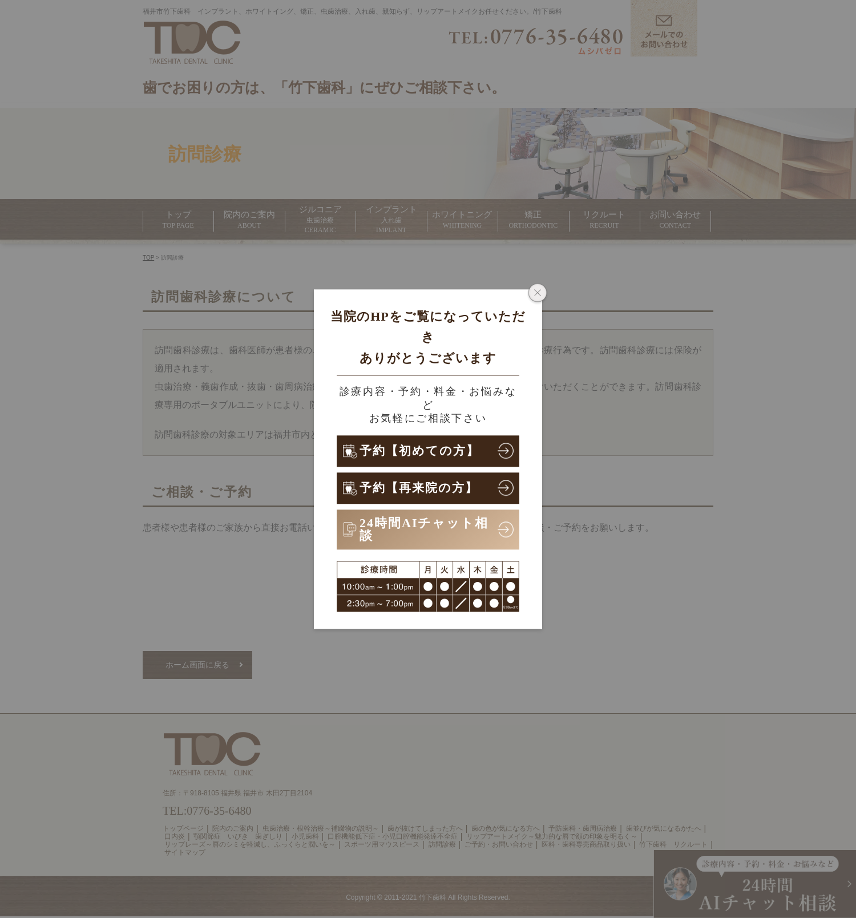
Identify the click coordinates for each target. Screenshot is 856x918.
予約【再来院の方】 (421, 487)
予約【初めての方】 (422, 450)
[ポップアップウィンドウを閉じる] (537, 294)
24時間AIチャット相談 (424, 529)
